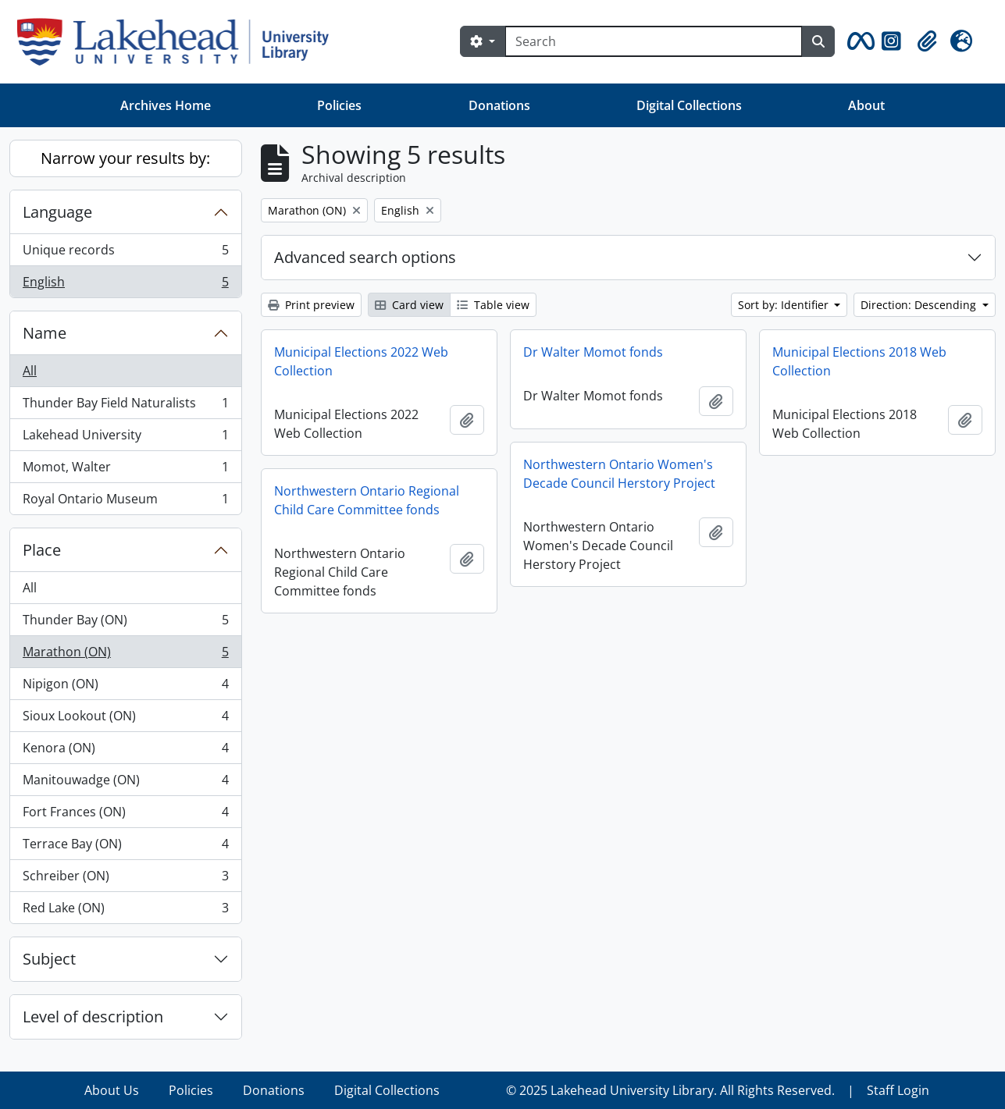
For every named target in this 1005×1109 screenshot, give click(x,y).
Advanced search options (365, 257)
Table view (493, 304)
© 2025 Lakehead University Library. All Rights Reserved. (670, 1090)
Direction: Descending (920, 304)
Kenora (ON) (125, 751)
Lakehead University (125, 438)
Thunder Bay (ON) (125, 623)
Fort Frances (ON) (125, 815)
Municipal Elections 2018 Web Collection (859, 361)
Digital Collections (689, 105)
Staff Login (898, 1090)
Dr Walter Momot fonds (593, 352)
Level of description (93, 1016)
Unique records (125, 253)
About (866, 105)
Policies (339, 105)
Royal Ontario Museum (125, 501)
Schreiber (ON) (125, 879)
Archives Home (165, 105)
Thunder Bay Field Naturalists (125, 406)
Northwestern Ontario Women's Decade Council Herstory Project (619, 474)
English (125, 284)
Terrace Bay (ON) (125, 847)
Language (57, 211)
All (30, 370)
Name (44, 332)
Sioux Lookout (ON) (125, 719)
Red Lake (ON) (125, 910)
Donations (499, 105)
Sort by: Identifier (785, 304)
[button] (858, 41)
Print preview (311, 304)
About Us (111, 1090)
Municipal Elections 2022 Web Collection (361, 361)
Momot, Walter (125, 470)
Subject (49, 958)
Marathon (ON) (125, 655)
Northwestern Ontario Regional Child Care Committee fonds (366, 500)
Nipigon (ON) (125, 687)
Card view (409, 304)
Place (42, 549)
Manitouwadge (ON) (125, 783)
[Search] (653, 41)
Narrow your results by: (125, 158)
